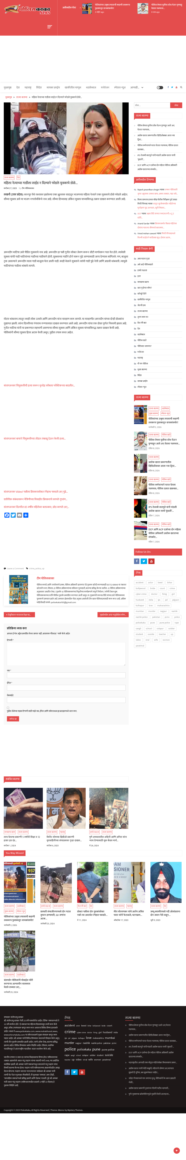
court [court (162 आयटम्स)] (162, 588)
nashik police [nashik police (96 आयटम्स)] (142, 617)
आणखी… (134, 87)
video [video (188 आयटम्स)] (138, 640)
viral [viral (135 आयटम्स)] (147, 640)
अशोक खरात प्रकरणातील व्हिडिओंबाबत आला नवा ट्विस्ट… (156, 137)
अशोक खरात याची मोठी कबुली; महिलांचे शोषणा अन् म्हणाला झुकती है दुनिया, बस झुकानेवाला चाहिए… (139, 1070)
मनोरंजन (105, 87)
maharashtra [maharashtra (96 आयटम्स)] (163, 605)
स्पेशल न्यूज (120, 87)
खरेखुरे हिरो (141, 293)
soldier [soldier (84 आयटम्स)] (171, 628)
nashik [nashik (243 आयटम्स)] (174, 611)
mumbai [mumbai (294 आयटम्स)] (140, 611)
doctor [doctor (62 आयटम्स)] (154, 594)
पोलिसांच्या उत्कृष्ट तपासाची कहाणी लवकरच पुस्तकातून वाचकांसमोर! (113, 6)
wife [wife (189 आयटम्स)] (156, 640)
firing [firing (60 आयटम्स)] (164, 594)
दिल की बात (141, 322)
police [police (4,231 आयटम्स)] (177, 617)
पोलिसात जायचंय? (144, 346)
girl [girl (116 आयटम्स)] (173, 594)
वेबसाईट (10, 695)
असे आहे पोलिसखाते (145, 264)
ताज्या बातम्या (9, 177)
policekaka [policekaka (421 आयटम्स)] (141, 623)
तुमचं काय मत (142, 317)
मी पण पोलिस (142, 363)
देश (18, 87)
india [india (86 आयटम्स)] (151, 600)
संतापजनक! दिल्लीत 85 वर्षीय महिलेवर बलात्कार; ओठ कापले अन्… (36, 507)
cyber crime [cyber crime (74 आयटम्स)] (141, 594)
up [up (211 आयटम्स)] (172, 634)
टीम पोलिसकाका (28, 188)
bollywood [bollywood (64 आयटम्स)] (141, 588)
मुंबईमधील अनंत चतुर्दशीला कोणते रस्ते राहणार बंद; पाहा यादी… (114, 615)
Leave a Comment (15, 568)
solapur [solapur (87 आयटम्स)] (160, 628)
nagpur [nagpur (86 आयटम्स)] (163, 611)
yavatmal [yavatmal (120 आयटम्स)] (140, 646)
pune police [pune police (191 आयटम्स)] (165, 623)
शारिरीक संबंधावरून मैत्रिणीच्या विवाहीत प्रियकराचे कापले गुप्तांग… (35, 499)
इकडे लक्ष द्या (142, 270)
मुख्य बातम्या (142, 369)
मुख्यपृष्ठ (7, 87)
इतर (139, 276)
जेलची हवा (141, 305)
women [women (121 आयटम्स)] (166, 640)
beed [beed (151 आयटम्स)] (160, 582)
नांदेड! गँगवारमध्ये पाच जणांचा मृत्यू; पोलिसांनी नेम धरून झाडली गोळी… (140, 1080)
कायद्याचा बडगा (143, 282)
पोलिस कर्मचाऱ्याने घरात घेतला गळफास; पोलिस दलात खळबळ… (157, 147)
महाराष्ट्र (28, 87)
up (43, 568)
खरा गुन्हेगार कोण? (144, 287)
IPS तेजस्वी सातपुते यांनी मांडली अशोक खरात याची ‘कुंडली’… (156, 157)
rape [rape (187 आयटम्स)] (177, 623)
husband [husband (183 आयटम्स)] (140, 600)
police (38, 568)
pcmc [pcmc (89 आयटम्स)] (167, 617)
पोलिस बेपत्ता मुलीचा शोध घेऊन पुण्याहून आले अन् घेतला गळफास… (155, 127)
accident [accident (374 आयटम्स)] (139, 582)
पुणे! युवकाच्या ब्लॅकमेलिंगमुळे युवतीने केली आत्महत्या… (137, 1094)
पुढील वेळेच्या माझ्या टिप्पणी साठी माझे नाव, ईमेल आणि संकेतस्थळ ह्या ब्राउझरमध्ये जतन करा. (42, 711)
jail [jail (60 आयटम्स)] (166, 600)
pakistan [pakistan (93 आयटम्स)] (156, 617)
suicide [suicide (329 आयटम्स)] (151, 634)
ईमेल (9, 683)
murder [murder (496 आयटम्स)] (151, 611)
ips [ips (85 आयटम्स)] (159, 600)
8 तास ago (156, 12)
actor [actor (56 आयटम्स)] (150, 582)
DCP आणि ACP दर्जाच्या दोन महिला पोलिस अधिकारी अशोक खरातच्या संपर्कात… (157, 167)
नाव (9, 670)
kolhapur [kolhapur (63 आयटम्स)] (140, 605)
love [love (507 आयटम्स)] (151, 605)
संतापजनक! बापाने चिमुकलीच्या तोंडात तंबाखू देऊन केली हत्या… (35, 438)
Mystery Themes (75, 1110)
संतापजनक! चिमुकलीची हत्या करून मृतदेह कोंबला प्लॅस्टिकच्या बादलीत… (39, 385)
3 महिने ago (100, 12)
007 (139, 213)
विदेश (39, 87)
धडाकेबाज (91, 87)
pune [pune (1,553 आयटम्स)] (152, 623)
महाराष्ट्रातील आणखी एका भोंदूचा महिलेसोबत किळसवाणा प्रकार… (141, 1062)
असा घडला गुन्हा (143, 258)
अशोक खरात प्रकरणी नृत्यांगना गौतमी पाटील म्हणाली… (137, 1088)
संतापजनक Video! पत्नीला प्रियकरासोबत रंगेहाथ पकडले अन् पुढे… (36, 491)
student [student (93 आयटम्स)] (139, 634)
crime (31, 568)
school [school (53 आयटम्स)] (149, 628)
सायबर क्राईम (53, 87)
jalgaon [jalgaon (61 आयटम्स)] (175, 600)
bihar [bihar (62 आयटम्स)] (169, 582)
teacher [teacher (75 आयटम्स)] (162, 634)
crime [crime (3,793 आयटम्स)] (172, 588)
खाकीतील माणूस (73, 87)
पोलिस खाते (141, 340)
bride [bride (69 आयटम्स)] (152, 588)
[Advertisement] (93, 59)
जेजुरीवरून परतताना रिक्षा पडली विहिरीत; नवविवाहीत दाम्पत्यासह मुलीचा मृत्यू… (21, 615)
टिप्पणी (10, 640)
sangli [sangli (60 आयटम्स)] (138, 628)
